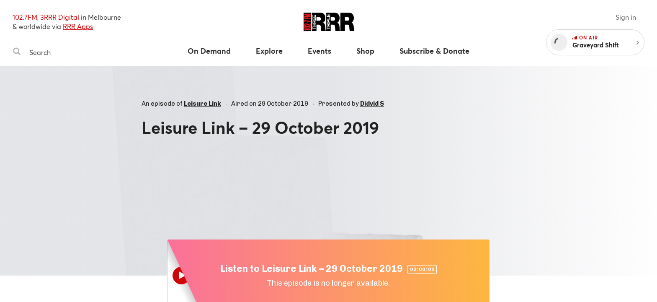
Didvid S (372, 103)
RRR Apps (78, 26)
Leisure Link (202, 103)
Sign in (626, 17)
